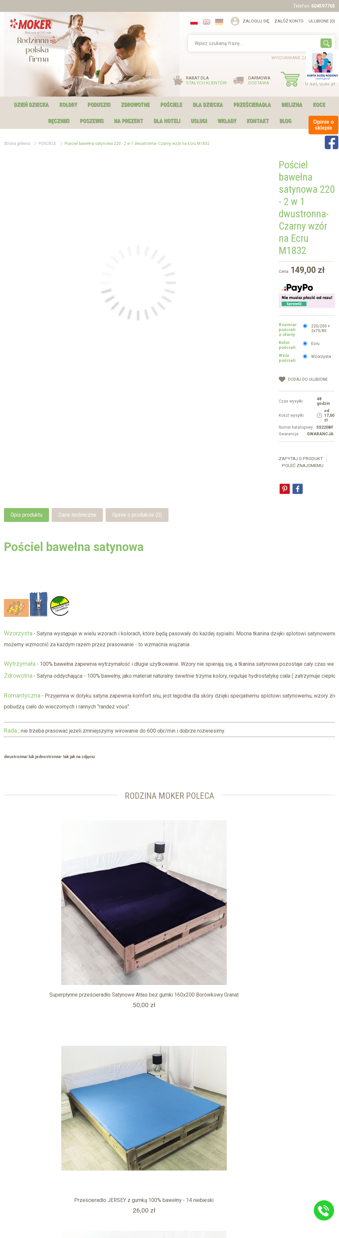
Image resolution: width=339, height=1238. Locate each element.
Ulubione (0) (322, 21)
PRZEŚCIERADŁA (252, 105)
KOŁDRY (68, 105)
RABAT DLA (206, 80)
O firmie (100, 1150)
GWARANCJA (320, 434)
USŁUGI (199, 121)
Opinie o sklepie (107, 1171)
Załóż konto (289, 21)
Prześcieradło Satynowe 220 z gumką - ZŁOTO (279, 936)
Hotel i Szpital (23, 1164)
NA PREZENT (128, 121)
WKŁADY (227, 121)
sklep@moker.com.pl (211, 1186)
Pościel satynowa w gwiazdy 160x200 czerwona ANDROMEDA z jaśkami (59, 1085)
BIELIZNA (291, 105)
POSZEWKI (91, 121)
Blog (285, 121)
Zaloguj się (256, 21)
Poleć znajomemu (302, 465)
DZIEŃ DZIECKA (31, 105)
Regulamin (20, 1171)
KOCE (319, 105)
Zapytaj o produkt (301, 458)
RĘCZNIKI (58, 121)
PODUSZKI (98, 105)
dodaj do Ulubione (308, 379)
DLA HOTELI (167, 121)
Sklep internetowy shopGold (169, 1231)
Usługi (99, 1157)
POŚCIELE (171, 105)
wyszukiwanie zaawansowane (303, 58)
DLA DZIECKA (208, 105)
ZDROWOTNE (135, 105)
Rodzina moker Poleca (169, 795)
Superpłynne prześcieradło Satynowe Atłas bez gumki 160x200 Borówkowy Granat (59, 936)
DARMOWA (259, 80)
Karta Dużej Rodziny (29, 1157)
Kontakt (258, 121)
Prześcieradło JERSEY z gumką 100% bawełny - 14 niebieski (169, 936)
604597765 (323, 6)
